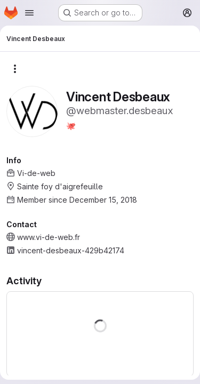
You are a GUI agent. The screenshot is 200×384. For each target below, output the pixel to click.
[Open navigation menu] (29, 12)
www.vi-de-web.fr (48, 237)
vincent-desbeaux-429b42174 (70, 250)
